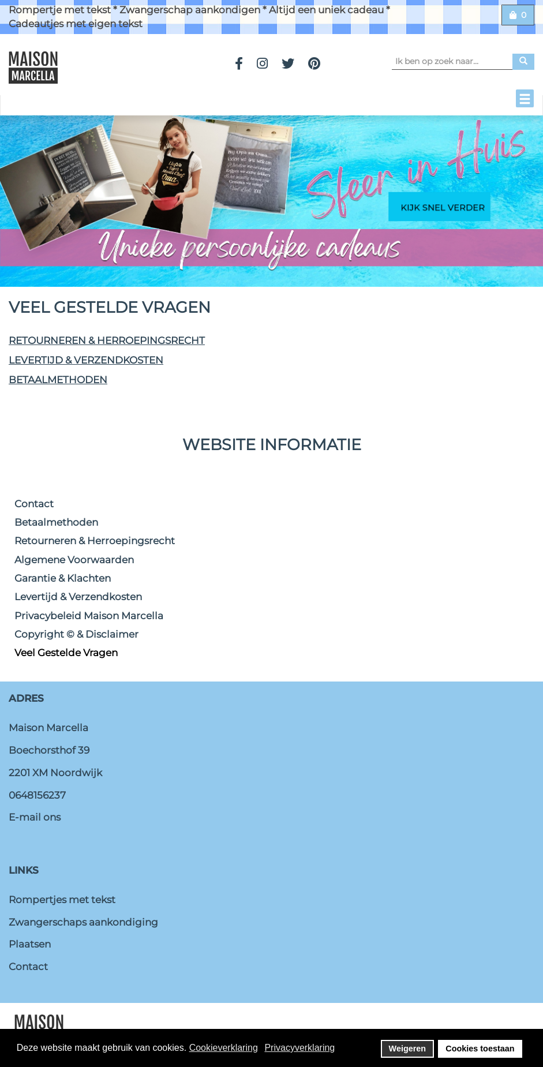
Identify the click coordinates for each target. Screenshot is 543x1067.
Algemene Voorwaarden (74, 560)
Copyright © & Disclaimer (76, 634)
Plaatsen (30, 944)
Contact (34, 504)
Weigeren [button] (407, 1048)
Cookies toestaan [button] (479, 1048)
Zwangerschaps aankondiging (83, 922)
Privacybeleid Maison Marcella (88, 616)
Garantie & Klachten (62, 578)
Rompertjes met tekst (62, 899)
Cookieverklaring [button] (223, 1048)
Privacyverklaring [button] (299, 1048)
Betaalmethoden (58, 379)
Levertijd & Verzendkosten (86, 360)
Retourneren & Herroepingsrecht (107, 340)
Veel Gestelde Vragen (66, 652)
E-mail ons (35, 817)
